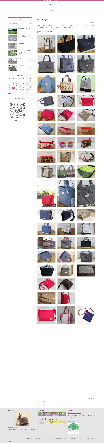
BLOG (66, 438)
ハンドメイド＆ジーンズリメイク (53, 438)
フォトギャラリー (36, 438)
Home (27, 438)
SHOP (73, 438)
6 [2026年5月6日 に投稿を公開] (16, 83)
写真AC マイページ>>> (74, 413)
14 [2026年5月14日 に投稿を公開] (20, 85)
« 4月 (9, 93)
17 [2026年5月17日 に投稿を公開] (30, 85)
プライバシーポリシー (90, 438)
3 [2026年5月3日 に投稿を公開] (30, 81)
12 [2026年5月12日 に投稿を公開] (13, 85)
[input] (20, 23)
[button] (31, 23)
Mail (80, 438)
